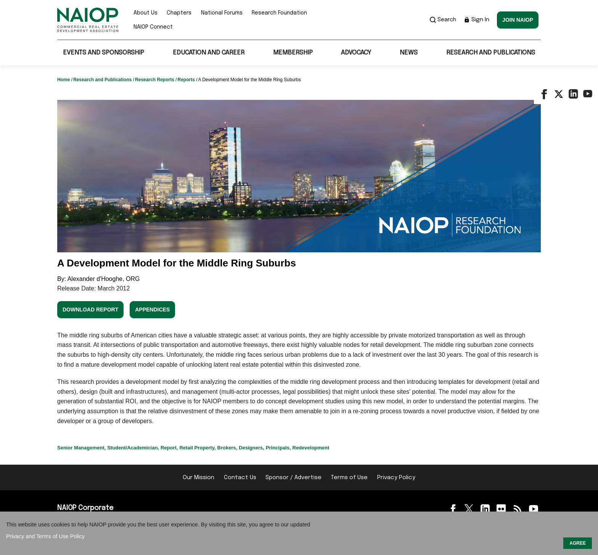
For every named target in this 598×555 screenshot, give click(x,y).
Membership (293, 53)
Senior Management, (81, 448)
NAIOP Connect (153, 27)
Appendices (152, 309)
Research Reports (155, 79)
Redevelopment (311, 448)
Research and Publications (490, 53)
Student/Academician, (133, 448)
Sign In (476, 20)
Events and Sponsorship (103, 53)
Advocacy (356, 53)
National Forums (222, 13)
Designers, (251, 448)
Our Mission (198, 478)
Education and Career (208, 53)
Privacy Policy (396, 478)
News (409, 53)
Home (64, 79)
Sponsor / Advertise (293, 478)
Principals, (278, 448)
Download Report (90, 309)
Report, (169, 448)
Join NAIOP (517, 20)
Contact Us (240, 478)
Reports (186, 79)
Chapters (179, 13)
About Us (145, 13)
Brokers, (227, 448)
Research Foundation (279, 13)
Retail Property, (197, 448)
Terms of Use (349, 478)
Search (443, 20)
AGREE (577, 543)
